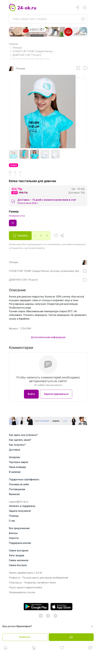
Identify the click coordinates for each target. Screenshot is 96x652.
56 (13, 222)
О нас (12, 520)
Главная (13, 43)
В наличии (14, 472)
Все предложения (19, 528)
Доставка (14, 449)
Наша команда (17, 467)
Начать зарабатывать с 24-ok (25, 572)
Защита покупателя (20, 510)
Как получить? (17, 444)
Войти (31, 394)
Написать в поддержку (22, 506)
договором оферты (35, 248)
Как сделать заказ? (20, 439)
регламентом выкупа (73, 244)
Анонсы (13, 533)
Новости (14, 538)
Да (71, 637)
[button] (5, 648)
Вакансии (14, 494)
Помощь (14, 515)
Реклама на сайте (19, 484)
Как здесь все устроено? (23, 435)
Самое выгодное (18, 550)
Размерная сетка (17, 216)
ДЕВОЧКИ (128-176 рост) (26, 55)
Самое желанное (18, 560)
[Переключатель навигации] (84, 7)
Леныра (17, 47)
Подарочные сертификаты (24, 479)
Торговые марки (18, 462)
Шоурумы (14, 457)
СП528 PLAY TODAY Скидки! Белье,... (33, 51)
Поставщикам (17, 489)
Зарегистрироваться (56, 394)
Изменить (25, 637)
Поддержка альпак (20, 543)
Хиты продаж (16, 555)
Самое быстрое (18, 565)
